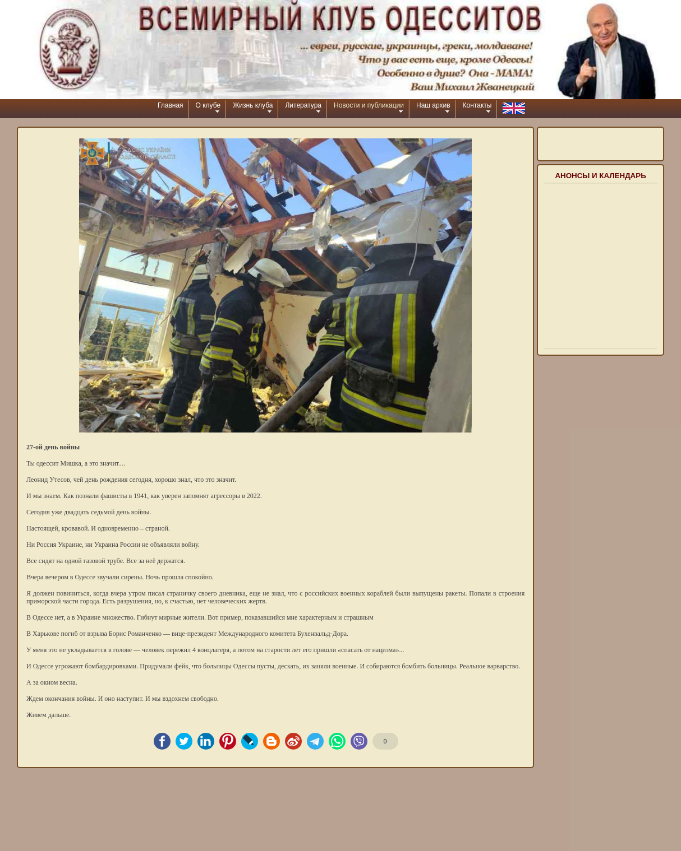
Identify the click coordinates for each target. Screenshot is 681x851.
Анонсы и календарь (600, 175)
